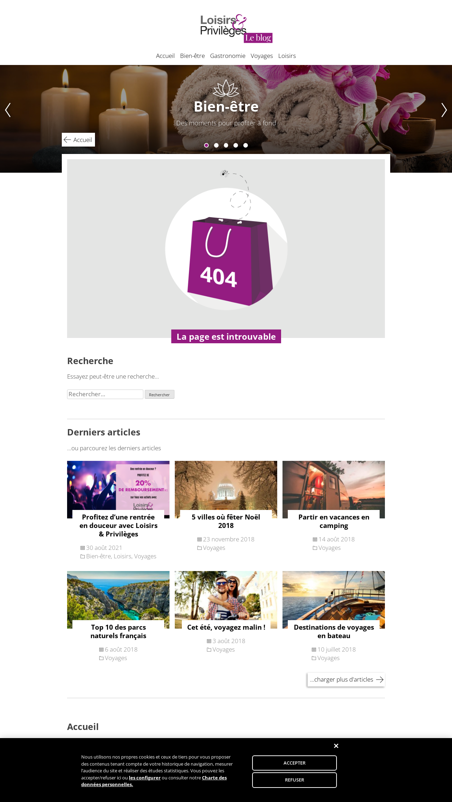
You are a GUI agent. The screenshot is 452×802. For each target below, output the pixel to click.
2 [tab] (216, 145)
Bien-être (192, 56)
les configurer (145, 781)
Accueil (165, 56)
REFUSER (294, 783)
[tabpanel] (226, 119)
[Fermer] (336, 749)
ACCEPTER (295, 766)
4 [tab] (235, 145)
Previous (5, 119)
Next (446, 119)
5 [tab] (245, 145)
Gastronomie (227, 56)
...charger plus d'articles (341, 679)
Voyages (262, 56)
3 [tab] (226, 145)
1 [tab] (206, 145)
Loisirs (287, 56)
